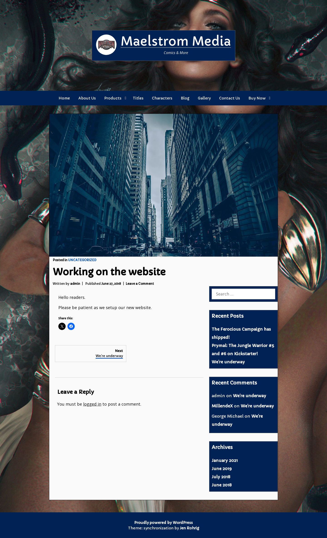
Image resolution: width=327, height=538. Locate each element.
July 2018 (221, 476)
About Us (87, 98)
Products (112, 98)
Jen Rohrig (189, 528)
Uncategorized (82, 260)
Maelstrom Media (176, 41)
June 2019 (222, 468)
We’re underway (228, 361)
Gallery (204, 98)
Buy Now (257, 98)
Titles (138, 98)
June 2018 (222, 485)
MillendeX (222, 406)
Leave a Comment (140, 284)
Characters (162, 98)
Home (64, 98)
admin (75, 284)
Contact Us (229, 98)
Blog (185, 98)
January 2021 (225, 460)
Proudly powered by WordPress (163, 522)
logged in (92, 404)
